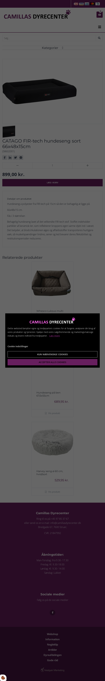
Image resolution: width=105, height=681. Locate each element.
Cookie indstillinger (18, 346)
